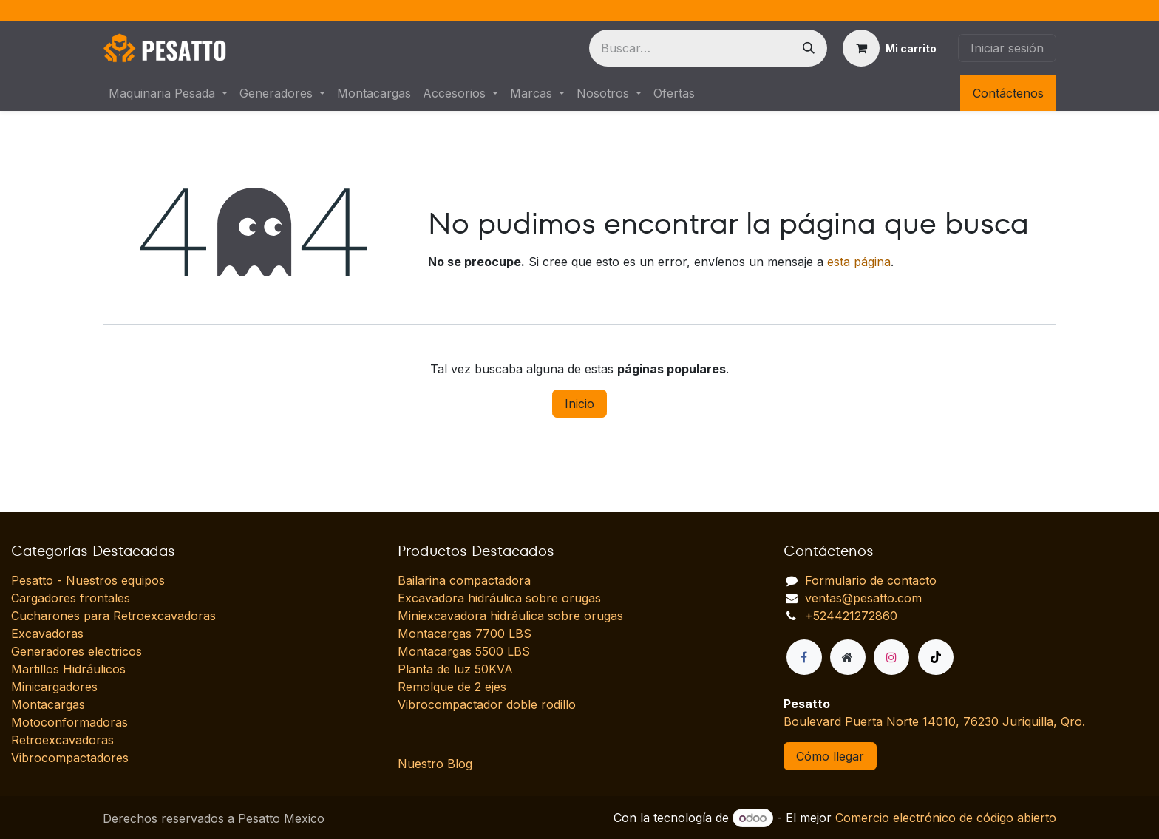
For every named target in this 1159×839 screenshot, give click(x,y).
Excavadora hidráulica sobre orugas (499, 598)
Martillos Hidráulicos (68, 669)
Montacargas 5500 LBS (464, 651)
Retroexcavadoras (62, 740)
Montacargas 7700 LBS (464, 633)
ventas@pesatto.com (863, 598)
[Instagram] (891, 657)
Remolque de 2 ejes (452, 686)
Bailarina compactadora (464, 580)
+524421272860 (851, 615)
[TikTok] (936, 657)
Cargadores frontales (70, 598)
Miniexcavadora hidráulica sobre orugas (510, 615)
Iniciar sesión (1007, 48)
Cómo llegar (830, 756)
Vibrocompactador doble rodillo (487, 704)
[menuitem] (168, 93)
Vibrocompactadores (70, 757)
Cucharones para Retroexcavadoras (113, 615)
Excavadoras (47, 633)
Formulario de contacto (871, 580)
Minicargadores (54, 686)
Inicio (579, 403)
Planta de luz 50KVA (455, 669)
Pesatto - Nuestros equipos (88, 580)
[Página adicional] (848, 657)
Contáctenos (1008, 93)
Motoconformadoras (69, 722)
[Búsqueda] (808, 48)
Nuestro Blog (435, 763)
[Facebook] (804, 657)
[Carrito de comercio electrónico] (889, 48)
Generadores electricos (76, 651)
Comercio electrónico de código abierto (945, 817)
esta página (859, 261)
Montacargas (48, 704)
